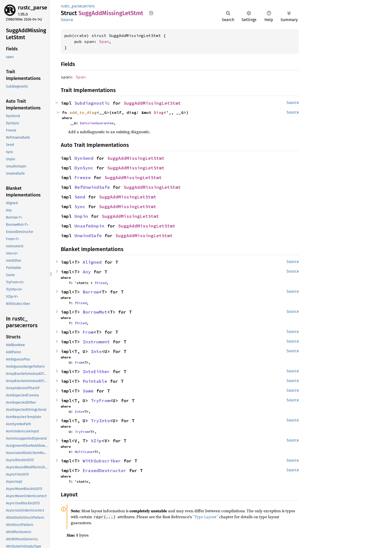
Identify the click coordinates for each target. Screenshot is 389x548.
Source (67, 19)
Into (96, 351)
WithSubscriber (102, 461)
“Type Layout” (205, 516)
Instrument (96, 342)
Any (87, 272)
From (88, 332)
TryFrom (100, 400)
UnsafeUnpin (89, 226)
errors (89, 6)
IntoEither (96, 371)
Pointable (95, 381)
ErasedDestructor (104, 470)
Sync (79, 206)
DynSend (84, 158)
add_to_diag (83, 112)
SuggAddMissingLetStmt (152, 103)
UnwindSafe (88, 235)
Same (88, 391)
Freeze (82, 177)
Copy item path (151, 13)
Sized (101, 283)
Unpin (81, 216)
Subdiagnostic (92, 103)
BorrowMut (95, 312)
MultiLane (84, 452)
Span (104, 41)
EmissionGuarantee (97, 123)
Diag (159, 112)
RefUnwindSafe (92, 187)
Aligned (92, 262)
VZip (96, 441)
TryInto (100, 420)
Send (79, 197)
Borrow (91, 292)
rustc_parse (32, 7)
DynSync (84, 168)
